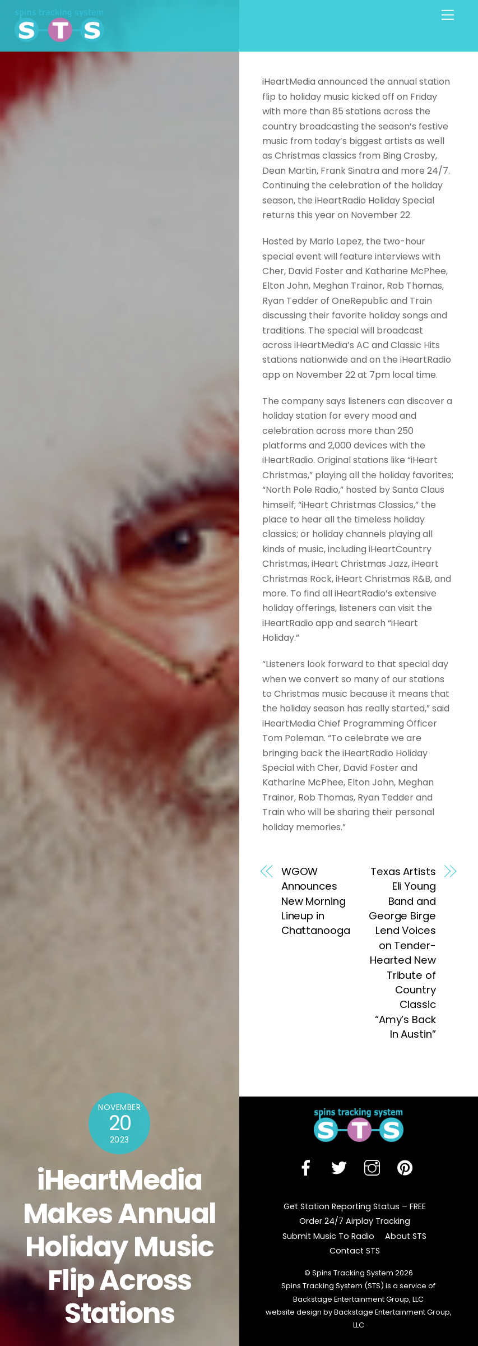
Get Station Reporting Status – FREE (355, 1206)
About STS (405, 1236)
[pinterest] (407, 1168)
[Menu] (448, 15)
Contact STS (355, 1250)
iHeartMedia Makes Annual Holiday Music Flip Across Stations (119, 1246)
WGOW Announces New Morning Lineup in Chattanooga (315, 901)
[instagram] (374, 1168)
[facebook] (308, 1168)
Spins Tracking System (352, 1273)
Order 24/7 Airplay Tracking (354, 1221)
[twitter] (341, 1168)
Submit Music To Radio (328, 1236)
